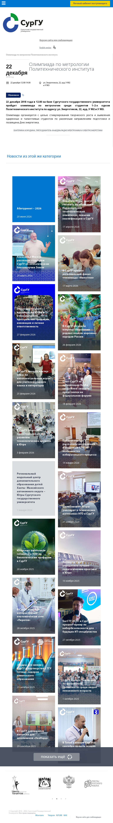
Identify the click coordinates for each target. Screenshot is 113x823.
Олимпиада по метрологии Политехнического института (32, 55)
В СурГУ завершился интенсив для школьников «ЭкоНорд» (32, 735)
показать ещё (53, 757)
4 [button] (65, 798)
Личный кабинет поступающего (90, 3)
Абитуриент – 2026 (29, 208)
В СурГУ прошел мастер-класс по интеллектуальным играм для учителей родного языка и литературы (34, 378)
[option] (23, 785)
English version (45, 48)
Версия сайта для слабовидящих (56, 40)
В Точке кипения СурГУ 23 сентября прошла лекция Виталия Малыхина (80, 746)
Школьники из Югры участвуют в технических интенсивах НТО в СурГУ (79, 510)
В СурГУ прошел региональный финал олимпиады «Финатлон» (78, 274)
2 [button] (56, 798)
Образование (13, 95)
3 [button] (61, 798)
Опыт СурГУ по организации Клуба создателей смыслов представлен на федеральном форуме (77, 388)
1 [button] (52, 798)
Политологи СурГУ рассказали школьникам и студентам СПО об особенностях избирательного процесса (80, 447)
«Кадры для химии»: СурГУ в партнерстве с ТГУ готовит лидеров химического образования (34, 672)
